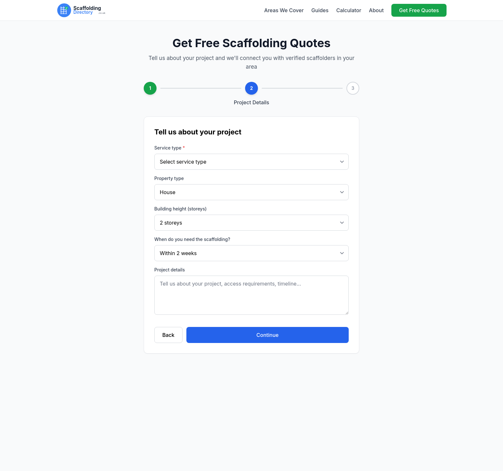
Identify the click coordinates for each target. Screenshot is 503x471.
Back (168, 335)
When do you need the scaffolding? (192, 239)
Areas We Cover (283, 10)
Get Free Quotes (419, 10)
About (376, 10)
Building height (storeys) (180, 208)
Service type (169, 147)
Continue (267, 335)
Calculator (348, 10)
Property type (169, 178)
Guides (320, 10)
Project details (169, 269)
